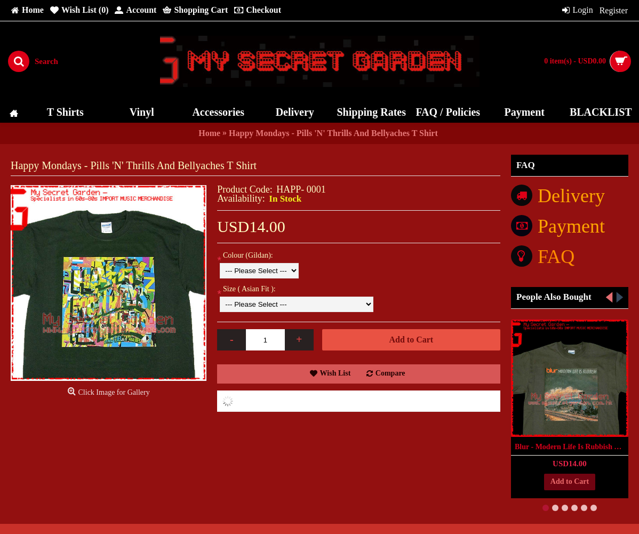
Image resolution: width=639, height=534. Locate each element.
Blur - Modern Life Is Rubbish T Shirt (571, 447)
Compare (390, 373)
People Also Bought (554, 297)
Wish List (335, 373)
